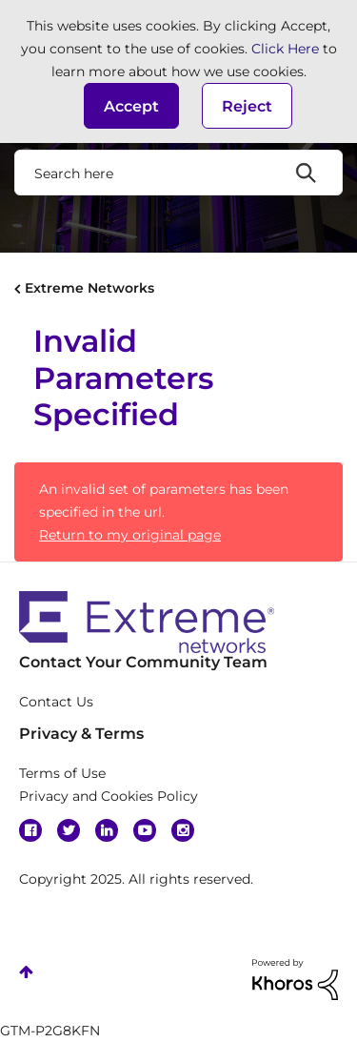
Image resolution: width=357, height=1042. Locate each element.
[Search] (178, 172)
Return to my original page (130, 534)
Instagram (182, 830)
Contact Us (56, 701)
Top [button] (26, 972)
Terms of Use (62, 773)
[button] (131, 106)
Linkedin (106, 830)
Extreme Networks (89, 287)
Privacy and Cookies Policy (108, 796)
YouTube (144, 830)
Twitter (68, 830)
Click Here (285, 48)
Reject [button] (247, 106)
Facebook (30, 830)
